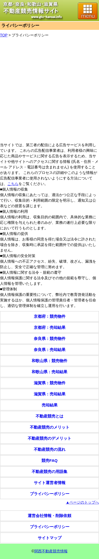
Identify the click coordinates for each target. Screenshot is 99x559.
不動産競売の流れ (49, 449)
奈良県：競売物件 (49, 338)
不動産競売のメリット (49, 427)
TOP (3, 35)
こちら (12, 184)
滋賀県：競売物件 (49, 383)
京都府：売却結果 (49, 327)
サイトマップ (50, 538)
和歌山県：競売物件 (49, 360)
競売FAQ (49, 460)
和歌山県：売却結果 (49, 371)
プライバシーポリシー (30, 35)
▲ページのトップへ (82, 502)
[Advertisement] (49, 90)
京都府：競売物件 (49, 316)
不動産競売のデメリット (49, 438)
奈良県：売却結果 (49, 349)
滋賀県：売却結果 (49, 394)
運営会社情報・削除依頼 (49, 515)
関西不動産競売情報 (51, 551)
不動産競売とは (49, 416)
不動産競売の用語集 (49, 471)
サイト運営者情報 (49, 482)
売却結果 (50, 405)
